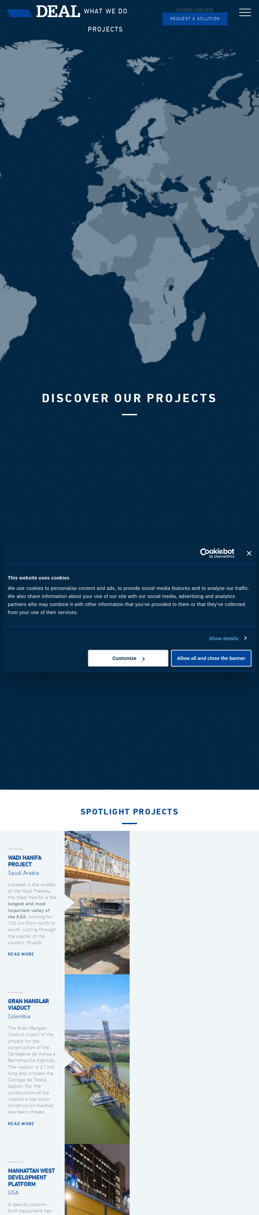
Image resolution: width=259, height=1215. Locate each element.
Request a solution (194, 19)
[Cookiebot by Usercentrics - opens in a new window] (205, 553)
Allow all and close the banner (211, 658)
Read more (21, 954)
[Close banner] (249, 553)
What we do (106, 11)
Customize (129, 658)
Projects (105, 29)
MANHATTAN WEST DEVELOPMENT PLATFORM (31, 1178)
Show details (224, 638)
